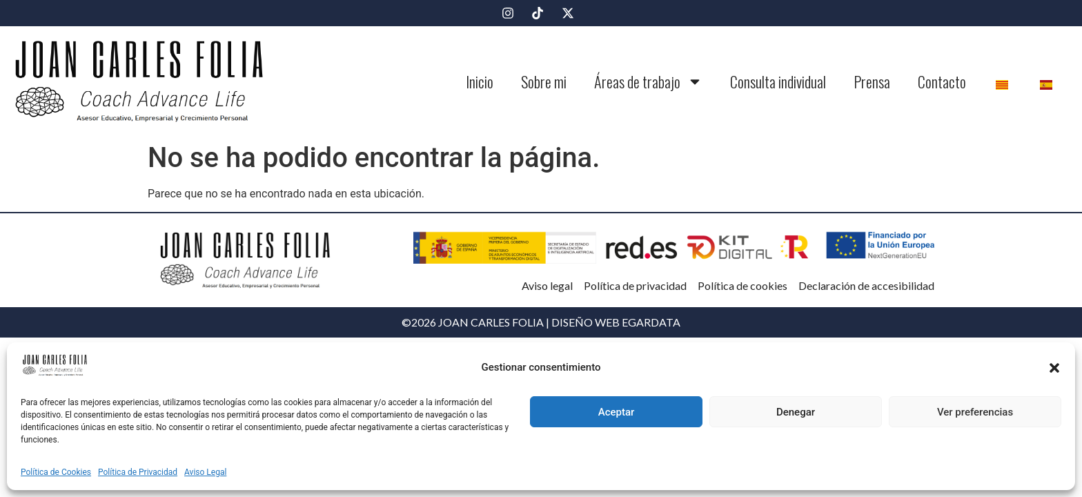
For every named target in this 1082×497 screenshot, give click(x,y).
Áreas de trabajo (648, 81)
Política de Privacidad (137, 472)
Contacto (942, 81)
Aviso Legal (205, 472)
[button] (1054, 368)
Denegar (795, 412)
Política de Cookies (56, 472)
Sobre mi (544, 81)
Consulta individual (778, 81)
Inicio (479, 81)
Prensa (872, 81)
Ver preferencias (975, 412)
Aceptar (616, 412)
